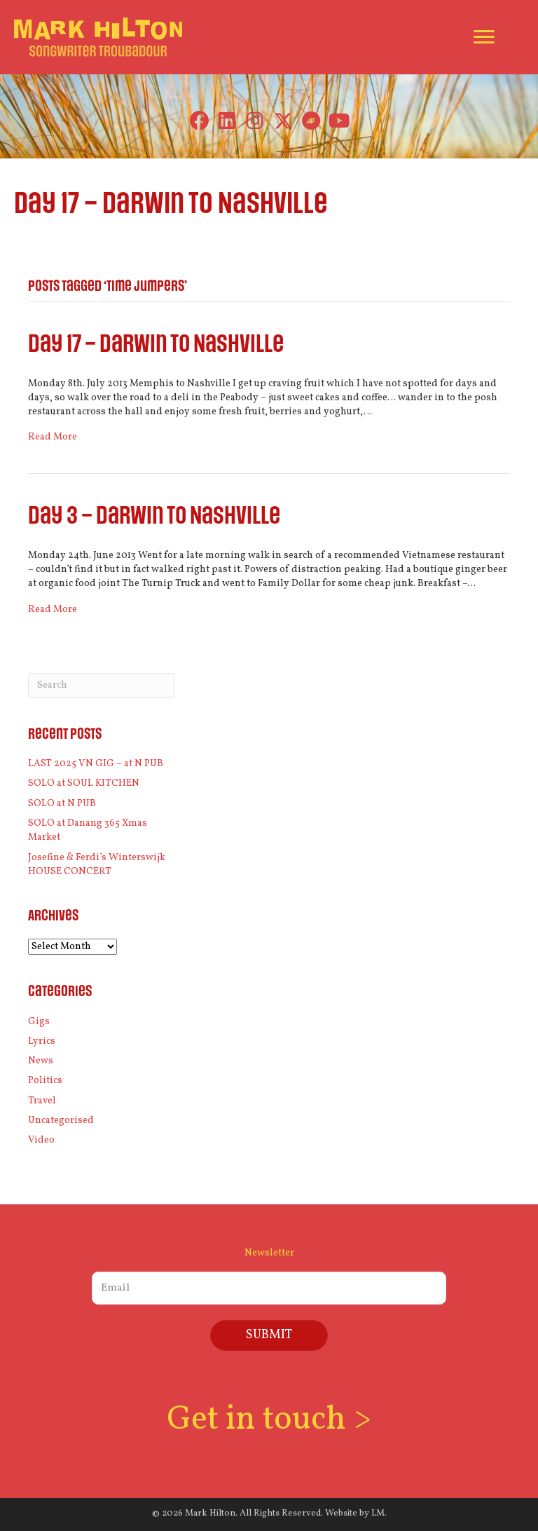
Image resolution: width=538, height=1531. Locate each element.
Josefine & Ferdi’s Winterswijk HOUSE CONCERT (96, 864)
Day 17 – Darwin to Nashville (156, 344)
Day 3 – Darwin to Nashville (154, 516)
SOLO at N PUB (62, 803)
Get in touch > (269, 1419)
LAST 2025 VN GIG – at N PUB (95, 763)
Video (41, 1140)
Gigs (39, 1021)
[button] (199, 121)
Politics (45, 1080)
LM (378, 1513)
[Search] (101, 685)
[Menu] (484, 37)
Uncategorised (61, 1120)
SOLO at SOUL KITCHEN (83, 783)
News (40, 1061)
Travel (42, 1101)
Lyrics (41, 1041)
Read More (52, 437)
